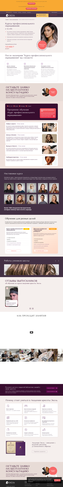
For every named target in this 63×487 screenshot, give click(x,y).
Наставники (29, 12)
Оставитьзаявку (53, 92)
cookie (29, 479)
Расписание (24, 12)
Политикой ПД (30, 481)
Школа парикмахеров (14, 19)
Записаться (13, 250)
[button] (30, 308)
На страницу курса (41, 250)
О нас (37, 485)
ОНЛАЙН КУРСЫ (31, 3)
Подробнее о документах (39, 451)
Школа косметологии (28, 485)
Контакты (19, 12)
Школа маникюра (27, 483)
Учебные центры (49, 483)
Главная (7, 19)
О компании (15, 12)
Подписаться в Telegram (52, 388)
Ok (57, 480)
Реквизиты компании (50, 485)
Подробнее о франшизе (31, 8)
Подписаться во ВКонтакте (52, 391)
